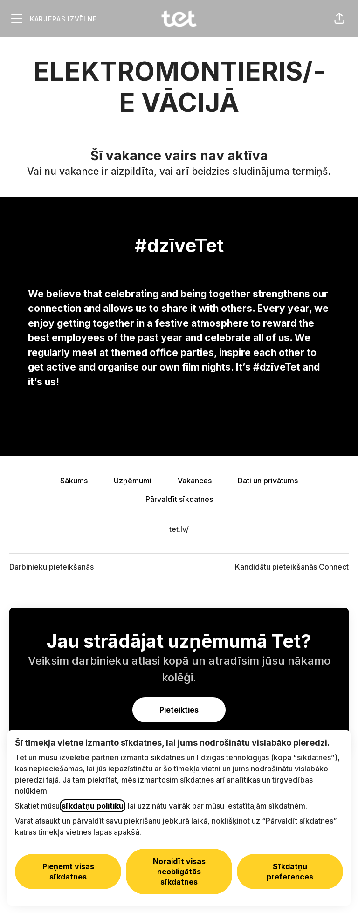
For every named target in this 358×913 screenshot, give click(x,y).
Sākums (74, 480)
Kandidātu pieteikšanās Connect (292, 566)
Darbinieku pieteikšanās (51, 566)
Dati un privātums (268, 480)
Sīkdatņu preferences (290, 871)
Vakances (195, 480)
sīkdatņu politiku (93, 805)
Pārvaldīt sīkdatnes (179, 499)
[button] (339, 19)
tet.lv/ (179, 529)
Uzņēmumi (132, 480)
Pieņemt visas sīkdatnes (68, 871)
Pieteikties (179, 709)
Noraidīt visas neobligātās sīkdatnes (179, 871)
